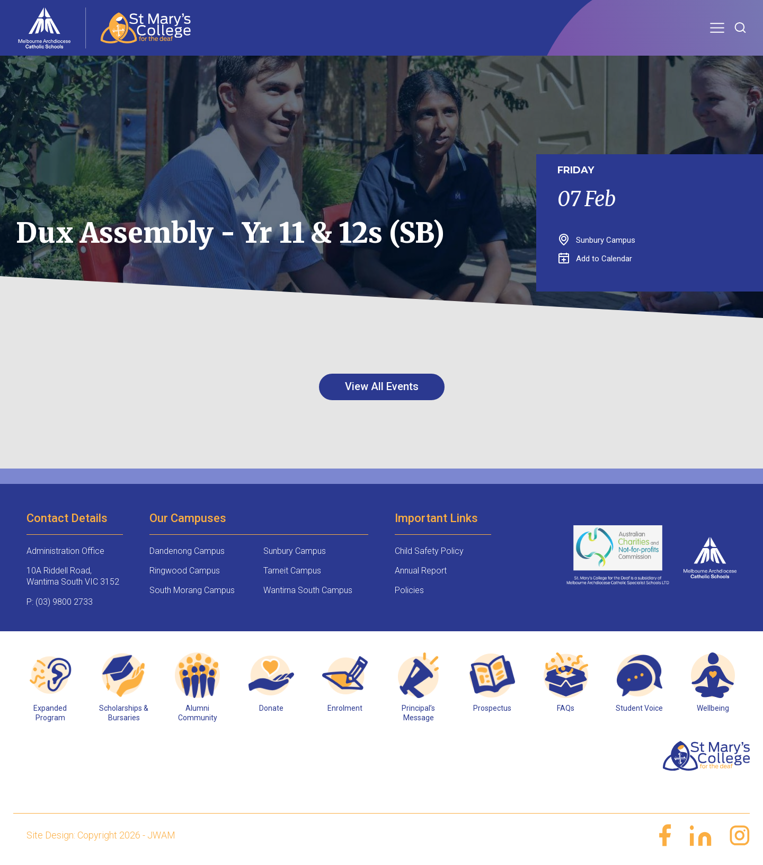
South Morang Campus (192, 590)
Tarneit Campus (292, 571)
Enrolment (344, 708)
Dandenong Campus (187, 551)
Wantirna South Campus (307, 590)
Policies (409, 590)
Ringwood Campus (184, 571)
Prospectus (492, 708)
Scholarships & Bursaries (123, 713)
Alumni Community (197, 713)
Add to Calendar (595, 258)
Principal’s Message (418, 713)
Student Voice (639, 708)
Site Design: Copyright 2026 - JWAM (100, 835)
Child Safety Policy (429, 551)
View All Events (382, 386)
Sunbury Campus (294, 551)
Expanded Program (50, 713)
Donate (271, 708)
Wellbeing (713, 708)
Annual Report (421, 571)
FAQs (565, 708)
